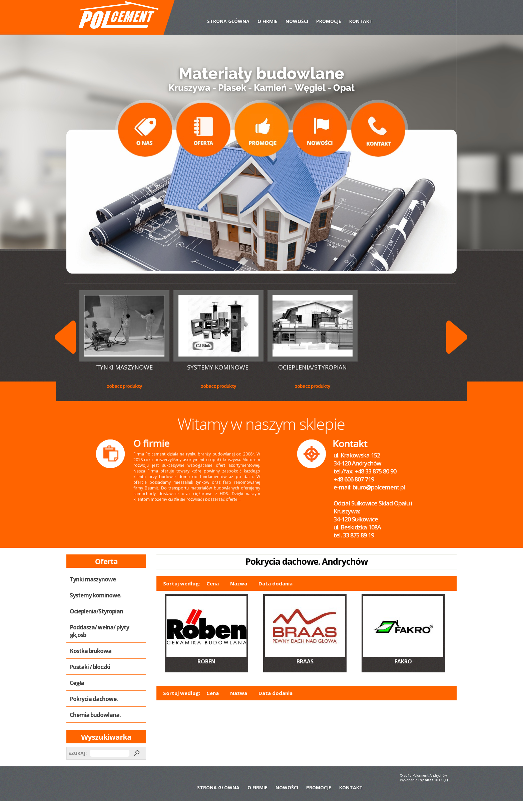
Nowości (297, 21)
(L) (445, 780)
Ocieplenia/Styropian (312, 367)
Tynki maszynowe (124, 367)
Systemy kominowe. (218, 367)
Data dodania (275, 583)
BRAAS (305, 661)
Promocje (328, 21)
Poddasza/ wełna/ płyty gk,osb (99, 631)
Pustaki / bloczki (90, 667)
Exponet (425, 780)
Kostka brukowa (90, 651)
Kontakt (361, 21)
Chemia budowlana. (95, 715)
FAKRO (403, 661)
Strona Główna (228, 21)
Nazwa (238, 583)
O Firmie (267, 21)
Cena (212, 583)
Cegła (77, 683)
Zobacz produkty (124, 386)
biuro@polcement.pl (379, 487)
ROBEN (206, 661)
